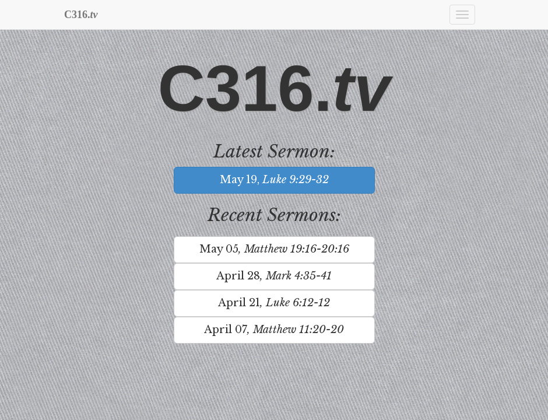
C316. (81, 14)
